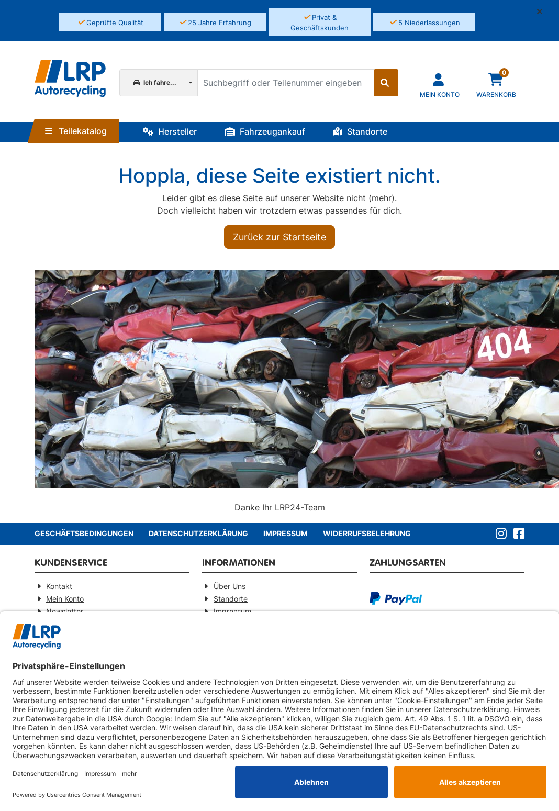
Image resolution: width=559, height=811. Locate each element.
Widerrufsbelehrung (367, 533)
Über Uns (229, 586)
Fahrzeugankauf (265, 131)
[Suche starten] (386, 82)
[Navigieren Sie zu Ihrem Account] (440, 84)
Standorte (360, 131)
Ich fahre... (154, 82)
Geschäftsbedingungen (84, 533)
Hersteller (170, 131)
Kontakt (59, 586)
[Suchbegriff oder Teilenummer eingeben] (285, 82)
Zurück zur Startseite (279, 236)
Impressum (285, 533)
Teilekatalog (76, 131)
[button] (544, 11)
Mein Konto (65, 598)
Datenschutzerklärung (198, 533)
